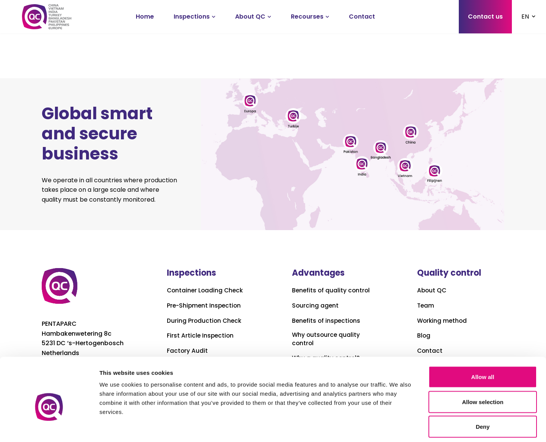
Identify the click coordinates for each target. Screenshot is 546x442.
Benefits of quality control (332, 290)
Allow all (482, 342)
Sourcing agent (315, 306)
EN (525, 16)
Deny (483, 392)
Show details (398, 427)
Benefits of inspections (327, 321)
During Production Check (205, 321)
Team (426, 306)
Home (145, 16)
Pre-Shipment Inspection (205, 306)
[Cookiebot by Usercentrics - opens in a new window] (49, 427)
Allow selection (482, 367)
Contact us (485, 16)
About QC (250, 16)
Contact (362, 16)
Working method (443, 321)
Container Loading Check (206, 290)
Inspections (192, 16)
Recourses (307, 16)
